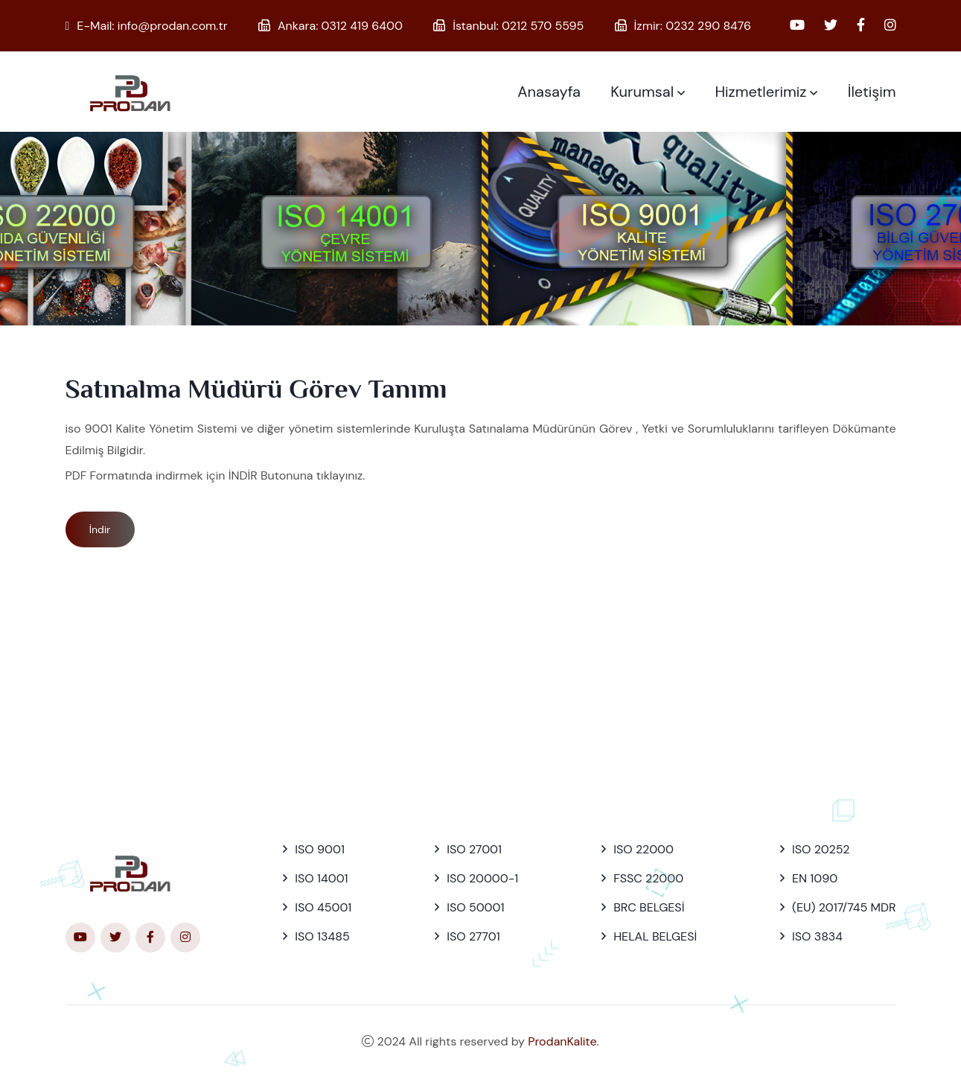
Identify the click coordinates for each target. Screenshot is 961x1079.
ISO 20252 (820, 849)
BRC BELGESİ (648, 907)
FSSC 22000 (648, 878)
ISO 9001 (320, 849)
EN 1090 (814, 878)
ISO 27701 (473, 936)
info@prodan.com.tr (173, 26)
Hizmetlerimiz (760, 91)
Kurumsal (642, 91)
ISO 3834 (817, 936)
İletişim (872, 91)
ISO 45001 (323, 907)
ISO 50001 (475, 907)
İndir (99, 529)
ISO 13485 (322, 936)
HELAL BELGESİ (655, 936)
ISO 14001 (321, 878)
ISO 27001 (474, 849)
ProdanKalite (562, 1041)
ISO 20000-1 (482, 878)
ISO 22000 (643, 849)
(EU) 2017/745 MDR (843, 907)
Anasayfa (549, 91)
